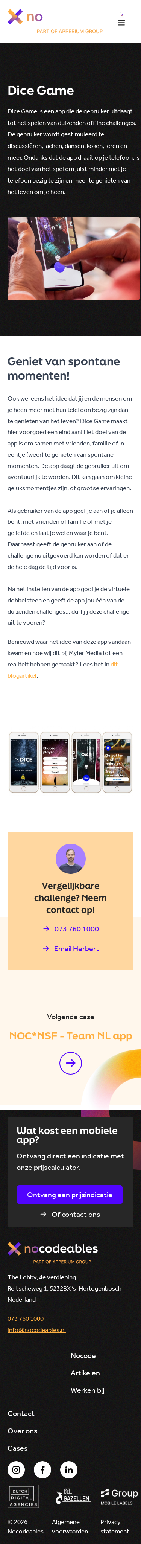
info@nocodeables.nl (37, 1330)
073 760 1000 (26, 1318)
